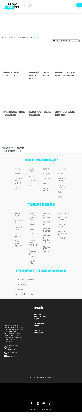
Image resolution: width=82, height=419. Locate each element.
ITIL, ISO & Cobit (32, 267)
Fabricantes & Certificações (22, 37)
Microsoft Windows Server (46, 242)
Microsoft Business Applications (47, 221)
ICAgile (46, 169)
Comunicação (21, 290)
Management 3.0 (47, 191)
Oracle (60, 174)
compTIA (33, 182)
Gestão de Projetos (32, 235)
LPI (44, 185)
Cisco (31, 176)
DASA (31, 187)
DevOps (32, 227)
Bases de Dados (19, 232)
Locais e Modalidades (38, 339)
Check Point (31, 170)
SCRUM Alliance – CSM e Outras (61, 190)
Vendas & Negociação (24, 301)
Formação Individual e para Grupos (40, 324)
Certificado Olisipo (18, 182)
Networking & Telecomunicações (62, 219)
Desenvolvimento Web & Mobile (33, 219)
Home (4, 37)
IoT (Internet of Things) (32, 257)
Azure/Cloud (19, 224)
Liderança (19, 295)
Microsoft (61, 169)
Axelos (17, 174)
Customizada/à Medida (39, 332)
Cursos (9, 37)
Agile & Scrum (18, 217)
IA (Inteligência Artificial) (33, 245)
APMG (17, 169)
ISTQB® (46, 174)
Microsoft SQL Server (46, 253)
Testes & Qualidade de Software (62, 238)
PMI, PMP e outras (62, 181)
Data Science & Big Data (19, 247)
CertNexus (18, 190)
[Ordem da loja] (66, 41)
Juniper (46, 180)
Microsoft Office (46, 233)
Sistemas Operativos (62, 228)
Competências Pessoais (25, 285)
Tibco (59, 199)
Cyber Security (18, 239)
